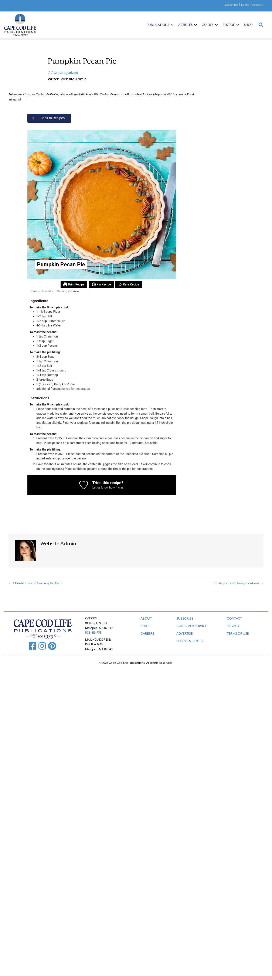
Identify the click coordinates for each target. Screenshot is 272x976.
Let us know (100, 487)
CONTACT (234, 618)
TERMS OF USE (238, 634)
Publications (158, 25)
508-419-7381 (93, 632)
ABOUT (146, 618)
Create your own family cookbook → (239, 583)
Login (245, 4)
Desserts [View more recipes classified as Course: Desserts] (47, 291)
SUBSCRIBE (184, 618)
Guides (207, 25)
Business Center (190, 641)
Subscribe (231, 4)
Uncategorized (66, 73)
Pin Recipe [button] (101, 284)
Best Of (228, 25)
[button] (49, 118)
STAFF (144, 626)
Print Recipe (73, 284)
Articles (185, 25)
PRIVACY (233, 626)
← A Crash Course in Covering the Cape (35, 583)
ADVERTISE (184, 634)
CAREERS (147, 634)
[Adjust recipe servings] (71, 291)
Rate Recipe (128, 284)
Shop (248, 25)
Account (258, 4)
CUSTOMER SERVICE (191, 626)
